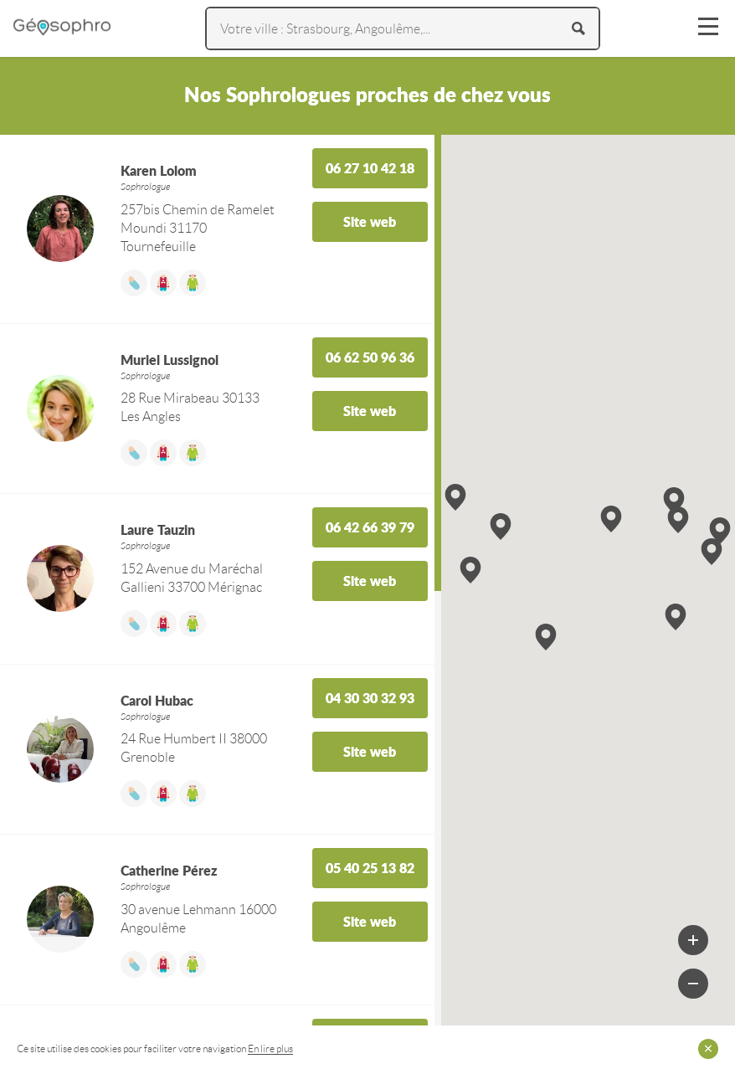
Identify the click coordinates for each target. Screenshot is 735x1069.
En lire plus (270, 1048)
